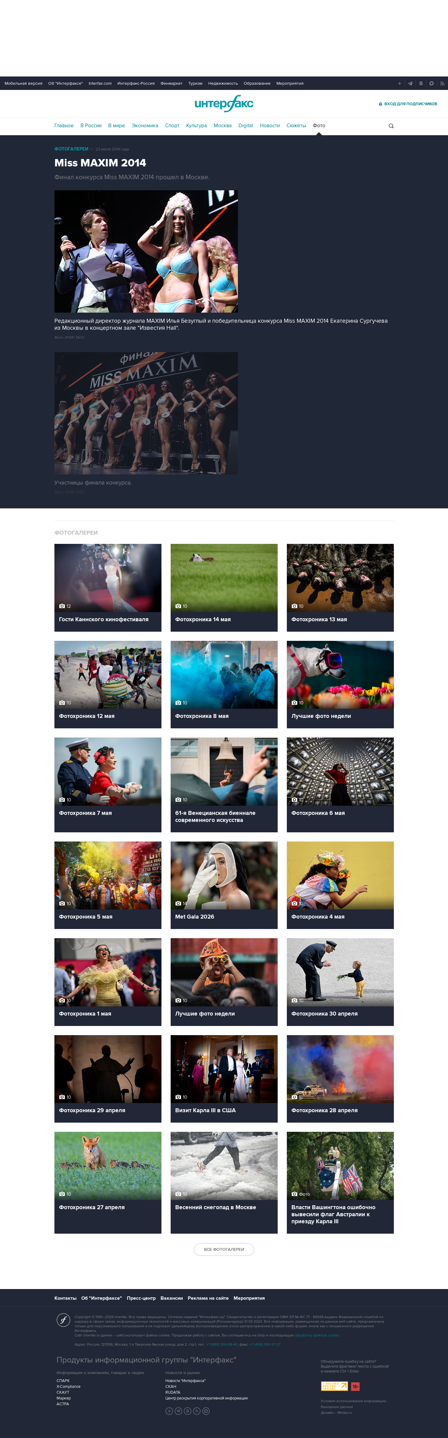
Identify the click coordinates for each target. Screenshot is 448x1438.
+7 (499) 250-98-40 (222, 1344)
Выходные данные (337, 1407)
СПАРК (63, 1380)
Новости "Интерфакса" (185, 1380)
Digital (246, 125)
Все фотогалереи (224, 1249)
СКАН (170, 1386)
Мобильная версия (24, 83)
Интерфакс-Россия (136, 83)
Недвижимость (223, 83)
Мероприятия (290, 83)
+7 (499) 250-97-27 (265, 1344)
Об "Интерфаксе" (65, 83)
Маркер (64, 1398)
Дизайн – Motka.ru (336, 1412)
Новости (270, 125)
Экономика (145, 125)
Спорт (172, 125)
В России (91, 125)
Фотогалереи (71, 149)
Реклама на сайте (208, 1298)
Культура (196, 125)
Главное (64, 125)
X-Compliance (68, 1386)
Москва (223, 125)
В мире (116, 125)
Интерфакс (224, 104)
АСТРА (63, 1404)
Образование (257, 83)
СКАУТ (63, 1392)
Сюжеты (296, 125)
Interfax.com (100, 83)
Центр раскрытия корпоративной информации (206, 1398)
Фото (319, 125)
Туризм (195, 83)
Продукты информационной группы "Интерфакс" (146, 1360)
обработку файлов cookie (317, 1335)
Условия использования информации (353, 1401)
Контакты (65, 1298)
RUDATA (172, 1392)
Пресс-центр (141, 1298)
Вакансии (172, 1298)
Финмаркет (172, 83)
